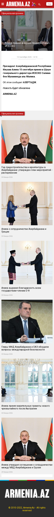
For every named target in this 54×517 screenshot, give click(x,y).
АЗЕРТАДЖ (29, 82)
